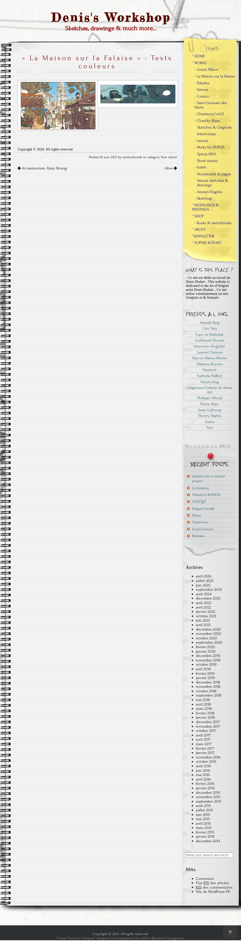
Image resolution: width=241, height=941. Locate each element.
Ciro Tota (210, 328)
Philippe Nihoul (209, 398)
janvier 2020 (206, 651)
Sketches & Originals (214, 127)
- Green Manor (206, 69)
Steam (196, 515)
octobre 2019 (206, 664)
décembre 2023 (208, 598)
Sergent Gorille (203, 508)
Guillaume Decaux (209, 340)
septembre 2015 (208, 801)
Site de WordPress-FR (213, 891)
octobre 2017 (206, 730)
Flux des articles (212, 883)
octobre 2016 (206, 761)
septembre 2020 (209, 642)
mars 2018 (204, 708)
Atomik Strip (210, 322)
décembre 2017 (208, 722)
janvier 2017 (205, 752)
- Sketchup (203, 198)
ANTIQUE (199, 501)
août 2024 (203, 594)
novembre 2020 (208, 633)
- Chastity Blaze (207, 120)
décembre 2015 (208, 792)
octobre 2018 (206, 691)
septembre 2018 (208, 695)
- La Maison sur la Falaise (215, 76)
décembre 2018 (208, 682)
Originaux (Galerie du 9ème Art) (209, 389)
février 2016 (205, 783)
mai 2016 (203, 775)
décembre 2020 (208, 629)
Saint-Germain (203, 529)
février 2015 (205, 832)
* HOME (198, 56)
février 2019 (205, 673)
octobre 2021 (206, 616)
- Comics (202, 96)
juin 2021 (203, 620)
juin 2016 (203, 770)
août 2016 (203, 766)
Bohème (198, 536)
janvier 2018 (205, 717)
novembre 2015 (208, 797)
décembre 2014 (208, 841)
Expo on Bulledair (210, 334)
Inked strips (206, 134)
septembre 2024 (209, 589)
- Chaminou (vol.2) (209, 114)
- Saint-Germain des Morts (211, 105)
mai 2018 (203, 700)
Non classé (169, 157)
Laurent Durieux (210, 352)
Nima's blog (209, 382)
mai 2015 (203, 819)
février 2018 (205, 713)
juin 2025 (203, 585)
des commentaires (214, 887)
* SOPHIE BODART (206, 242)
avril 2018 (203, 704)
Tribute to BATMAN (206, 495)
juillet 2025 (204, 580)
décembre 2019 (208, 655)
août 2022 (203, 603)
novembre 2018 (208, 686)
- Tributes (202, 83)
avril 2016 (203, 779)
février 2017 (205, 748)
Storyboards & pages (214, 174)
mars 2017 (204, 744)
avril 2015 (203, 823)
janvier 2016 (205, 788)
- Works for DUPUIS (209, 147)
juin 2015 (203, 814)
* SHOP (198, 216)
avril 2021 (203, 625)
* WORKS (199, 63)
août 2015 (203, 805)
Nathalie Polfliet (209, 376)
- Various (201, 89)
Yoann (210, 421)
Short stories (207, 160)
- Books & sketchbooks (213, 223)
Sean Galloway (210, 410)
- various (201, 140)
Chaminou (200, 522)
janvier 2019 (205, 677)
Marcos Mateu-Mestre (209, 358)
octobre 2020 (206, 638)
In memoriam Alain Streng (42, 168)
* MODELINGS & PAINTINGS (205, 207)
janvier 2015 (205, 836)
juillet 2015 (204, 810)
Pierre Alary (209, 404)
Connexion (205, 878)
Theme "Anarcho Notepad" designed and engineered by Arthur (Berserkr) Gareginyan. (120, 938)
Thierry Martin (209, 415)
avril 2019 (203, 669)
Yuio (209, 427)
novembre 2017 (208, 726)
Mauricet (210, 370)
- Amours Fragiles (208, 192)
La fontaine (200, 488)
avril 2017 (203, 739)
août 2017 (203, 735)
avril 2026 (203, 576)
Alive (170, 168)
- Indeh (200, 167)
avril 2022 (203, 607)
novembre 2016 (208, 757)
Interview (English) (209, 346)
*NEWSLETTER (203, 236)
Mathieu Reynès (210, 364)
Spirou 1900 (206, 154)
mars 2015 (204, 827)
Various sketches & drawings (212, 182)
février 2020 (205, 647)
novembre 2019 (208, 660)
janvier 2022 (205, 611)
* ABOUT (199, 229)
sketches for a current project (208, 478)
